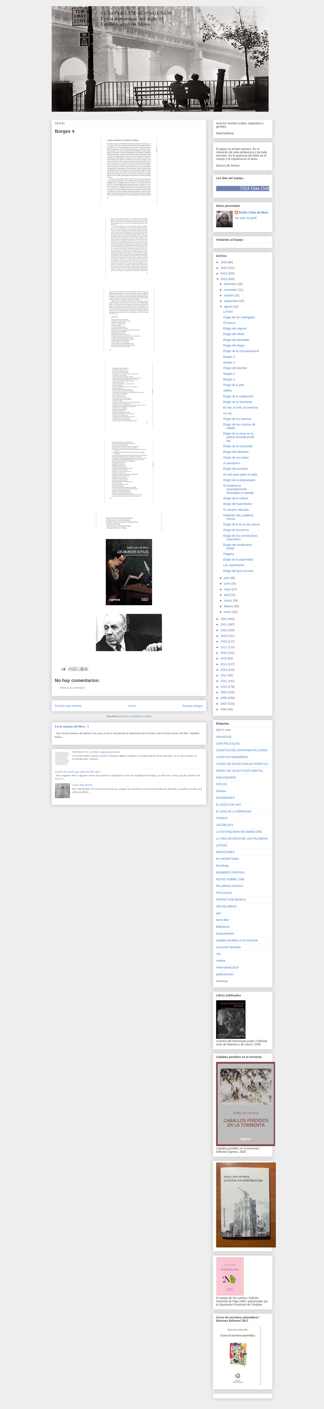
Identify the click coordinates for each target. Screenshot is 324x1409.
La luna (228, 311)
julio (227, 578)
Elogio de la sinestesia (237, 402)
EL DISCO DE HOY (228, 804)
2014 (224, 664)
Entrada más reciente (68, 705)
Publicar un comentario (72, 687)
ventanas (222, 981)
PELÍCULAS (224, 892)
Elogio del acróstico (235, 468)
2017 (224, 647)
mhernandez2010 (227, 967)
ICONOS (222, 818)
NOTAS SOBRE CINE (230, 879)
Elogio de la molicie (235, 498)
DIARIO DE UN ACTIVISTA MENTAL (239, 770)
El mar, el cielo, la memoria (240, 407)
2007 (224, 703)
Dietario (221, 791)
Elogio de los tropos (236, 457)
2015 (224, 658)
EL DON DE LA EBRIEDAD (233, 811)
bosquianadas (225, 933)
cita (218, 953)
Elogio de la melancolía (238, 396)
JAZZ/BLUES (224, 825)
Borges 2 (229, 373)
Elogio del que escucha (238, 571)
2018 (224, 641)
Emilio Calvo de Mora (253, 212)
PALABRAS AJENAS (229, 886)
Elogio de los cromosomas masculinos (240, 537)
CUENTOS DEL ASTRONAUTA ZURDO (242, 750)
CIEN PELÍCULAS (228, 743)
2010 (224, 686)
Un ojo (227, 413)
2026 (224, 262)
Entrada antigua (192, 705)
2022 (224, 619)
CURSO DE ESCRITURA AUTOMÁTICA (242, 764)
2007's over (223, 730)
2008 (224, 698)
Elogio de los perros (236, 530)
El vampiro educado (236, 509)
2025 (224, 268)
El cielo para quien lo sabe (240, 474)
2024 (224, 273)
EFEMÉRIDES (225, 797)
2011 (224, 681)
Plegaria (228, 554)
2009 (224, 692)
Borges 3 (229, 362)
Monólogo (222, 865)
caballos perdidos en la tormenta (237, 940)
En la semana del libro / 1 (72, 726)
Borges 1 (229, 379)
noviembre (231, 289)
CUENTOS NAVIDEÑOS (232, 757)
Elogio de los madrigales (239, 317)
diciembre (230, 284)
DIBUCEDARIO (226, 777)
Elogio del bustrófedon (237, 504)
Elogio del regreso (235, 328)
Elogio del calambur (236, 451)
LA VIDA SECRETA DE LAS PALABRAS (242, 838)
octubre (229, 295)
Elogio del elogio (233, 345)
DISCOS (221, 784)
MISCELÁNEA (225, 852)
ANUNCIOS (223, 736)
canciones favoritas (228, 947)
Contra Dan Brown (82, 784)
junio (227, 583)
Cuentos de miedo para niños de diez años (77, 771)
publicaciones (225, 974)
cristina (220, 960)
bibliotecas (223, 926)
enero (228, 611)
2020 (224, 630)
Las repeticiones (233, 565)
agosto (228, 306)
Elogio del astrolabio (236, 339)
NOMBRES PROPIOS (230, 872)
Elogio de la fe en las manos (241, 524)
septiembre (231, 301)
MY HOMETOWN (227, 858)
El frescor (229, 323)
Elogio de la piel (233, 385)
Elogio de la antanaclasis (239, 480)
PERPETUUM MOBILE (231, 899)
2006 (224, 709)
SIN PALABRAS (226, 906)
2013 (224, 669)
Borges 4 (229, 356)
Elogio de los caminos (237, 419)
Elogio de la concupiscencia (241, 351)
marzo (228, 600)
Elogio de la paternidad (238, 559)
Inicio (132, 705)
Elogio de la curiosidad (237, 446)
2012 (224, 675)
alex (219, 913)
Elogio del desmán (235, 368)
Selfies (227, 390)
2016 (224, 652)
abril (227, 595)
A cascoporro (231, 463)
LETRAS (221, 845)
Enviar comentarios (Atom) (136, 716)
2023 (224, 279)
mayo (228, 589)
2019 (224, 635)
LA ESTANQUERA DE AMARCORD (239, 831)
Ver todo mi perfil (245, 218)
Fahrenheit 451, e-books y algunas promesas (96, 751)
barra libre (222, 919)
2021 (224, 624)
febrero (229, 606)
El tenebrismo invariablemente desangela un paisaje (238, 489)
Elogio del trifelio (233, 334)
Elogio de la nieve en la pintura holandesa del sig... (238, 437)
